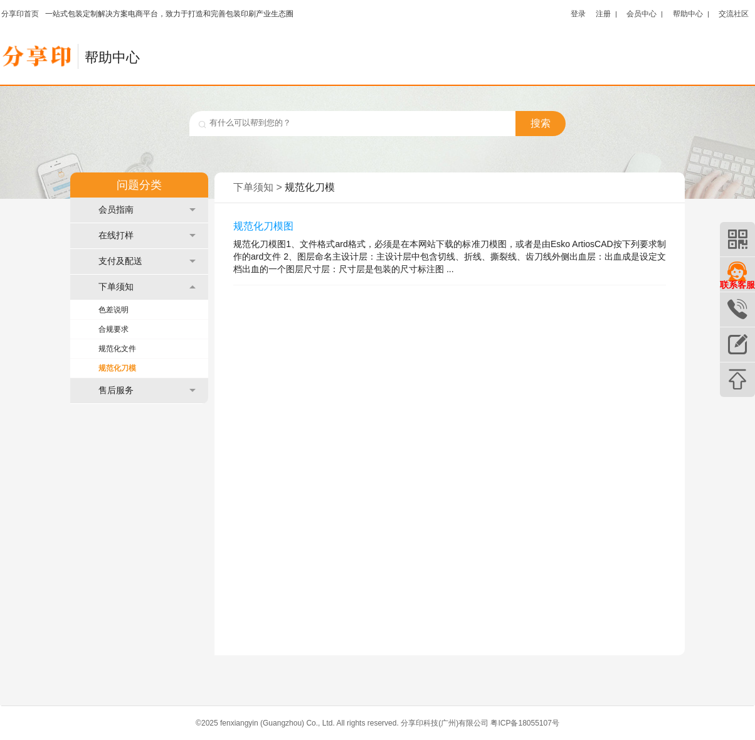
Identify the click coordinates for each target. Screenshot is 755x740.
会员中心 (641, 13)
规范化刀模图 (263, 226)
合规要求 (113, 329)
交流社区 (734, 13)
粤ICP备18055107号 (524, 723)
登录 (578, 13)
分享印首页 (20, 13)
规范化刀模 (117, 368)
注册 (603, 13)
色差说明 (113, 309)
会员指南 (147, 209)
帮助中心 (688, 13)
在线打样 (147, 235)
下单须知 (147, 287)
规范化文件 (117, 348)
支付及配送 (147, 261)
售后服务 (147, 390)
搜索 (541, 123)
